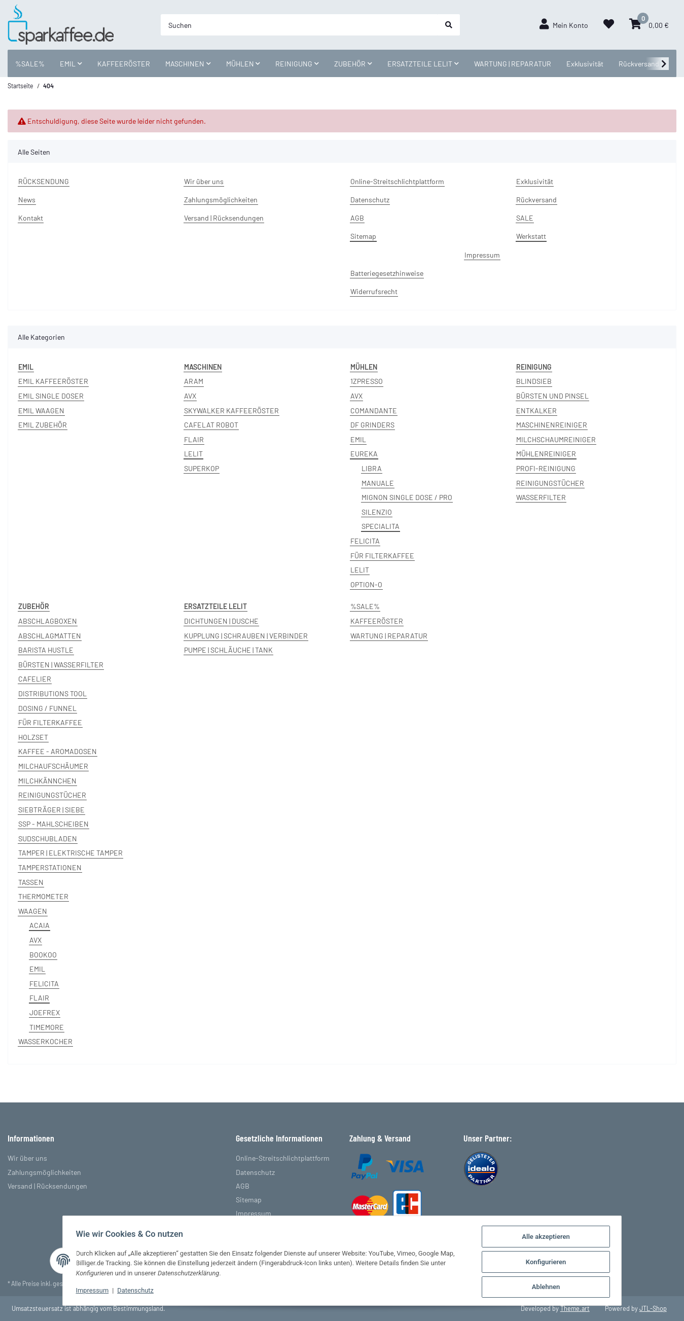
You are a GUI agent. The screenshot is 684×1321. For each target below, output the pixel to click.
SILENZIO (377, 512)
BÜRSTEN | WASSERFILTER (60, 664)
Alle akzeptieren (549, 1237)
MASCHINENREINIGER (551, 424)
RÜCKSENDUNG (43, 181)
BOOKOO (43, 954)
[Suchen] (299, 24)
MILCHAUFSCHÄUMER (53, 766)
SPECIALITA (381, 526)
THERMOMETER (43, 896)
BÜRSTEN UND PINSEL (552, 395)
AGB (357, 217)
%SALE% (365, 606)
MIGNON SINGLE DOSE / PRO (407, 497)
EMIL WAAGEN (41, 410)
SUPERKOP (201, 468)
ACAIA (39, 925)
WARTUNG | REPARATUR (388, 635)
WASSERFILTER (541, 497)
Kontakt (30, 217)
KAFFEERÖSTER (376, 621)
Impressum (482, 255)
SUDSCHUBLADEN (47, 838)
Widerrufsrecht (374, 291)
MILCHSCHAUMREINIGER (556, 439)
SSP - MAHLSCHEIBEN (53, 823)
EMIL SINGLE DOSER (51, 395)
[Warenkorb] (649, 25)
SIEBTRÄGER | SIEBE (51, 809)
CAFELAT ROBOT (211, 424)
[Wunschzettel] (609, 25)
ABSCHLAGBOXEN (47, 621)
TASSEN (31, 882)
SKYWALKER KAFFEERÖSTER (231, 410)
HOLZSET (33, 737)
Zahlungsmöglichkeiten (221, 199)
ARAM (193, 381)
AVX (190, 395)
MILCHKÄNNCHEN (47, 780)
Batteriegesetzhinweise (386, 273)
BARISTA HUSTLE (46, 650)
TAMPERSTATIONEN (50, 867)
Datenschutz (369, 199)
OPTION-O (366, 584)
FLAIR (194, 439)
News (26, 199)
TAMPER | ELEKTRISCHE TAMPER (70, 852)
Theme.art (575, 1308)
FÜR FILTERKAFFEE (382, 555)
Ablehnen (549, 1287)
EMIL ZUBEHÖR (42, 424)
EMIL (358, 439)
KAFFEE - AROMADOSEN (57, 751)
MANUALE (378, 483)
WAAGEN (32, 911)
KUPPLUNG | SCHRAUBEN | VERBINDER (246, 635)
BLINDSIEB (534, 381)
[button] (564, 25)
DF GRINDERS (372, 424)
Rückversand (639, 63)
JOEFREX (44, 1012)
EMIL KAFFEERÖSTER (53, 381)
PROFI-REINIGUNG (545, 468)
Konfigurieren (549, 1262)
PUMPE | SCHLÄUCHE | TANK (228, 650)
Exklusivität (584, 63)
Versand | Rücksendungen (224, 217)
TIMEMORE (46, 1027)
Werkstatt (531, 236)
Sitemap (363, 236)
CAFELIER (34, 678)
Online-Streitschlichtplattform (397, 181)
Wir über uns (204, 181)
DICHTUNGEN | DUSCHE (221, 621)
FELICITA (365, 541)
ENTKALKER (536, 410)
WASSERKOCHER (45, 1041)
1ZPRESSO (366, 381)
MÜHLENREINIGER (546, 453)
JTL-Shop (653, 1308)
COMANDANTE (373, 410)
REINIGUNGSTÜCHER (550, 483)
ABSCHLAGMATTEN (49, 635)
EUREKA (364, 453)
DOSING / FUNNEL (47, 708)
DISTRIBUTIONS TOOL (52, 693)
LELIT (193, 453)
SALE (524, 217)
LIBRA (372, 468)
